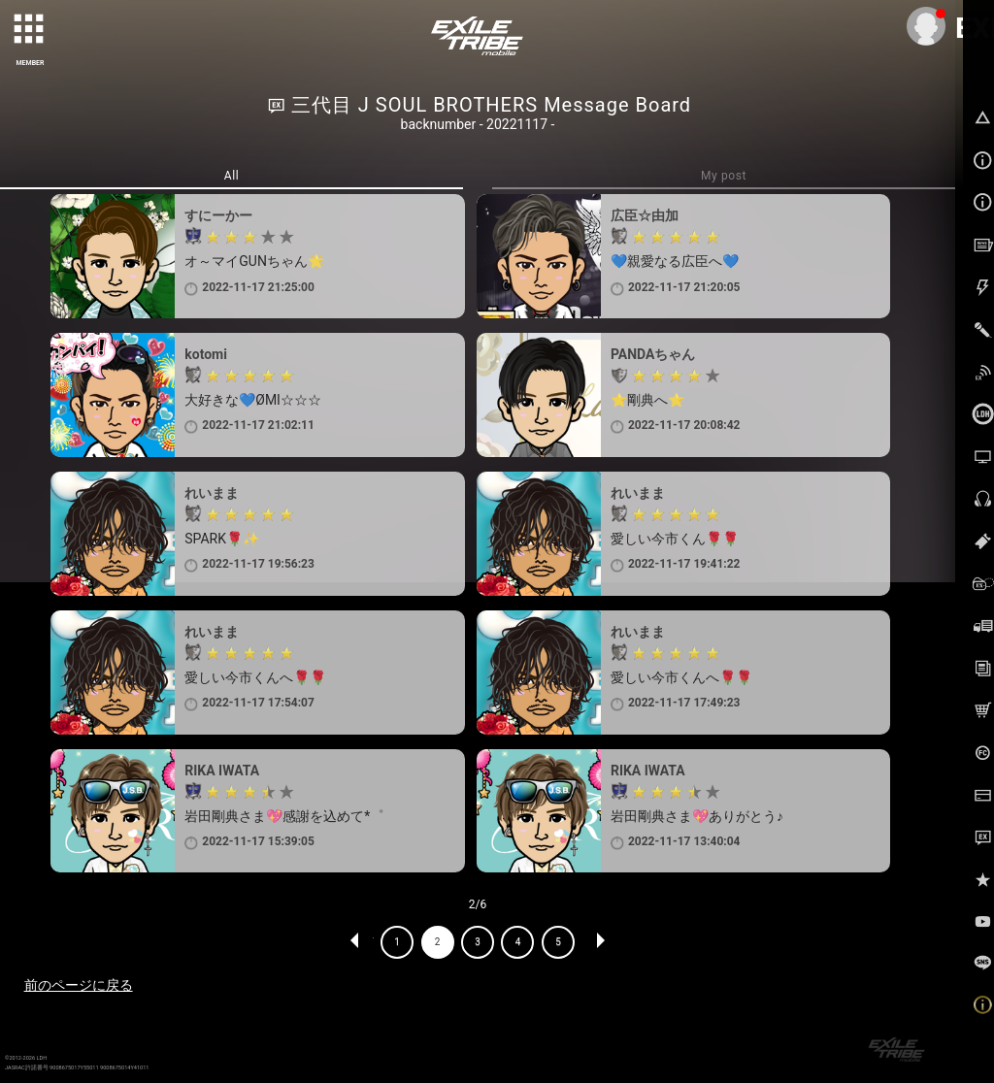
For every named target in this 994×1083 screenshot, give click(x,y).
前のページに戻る (78, 985)
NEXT (599, 942)
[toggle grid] (30, 30)
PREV (355, 942)
